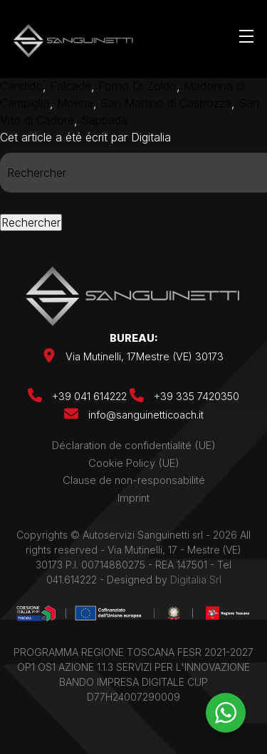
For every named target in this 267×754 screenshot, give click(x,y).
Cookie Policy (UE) (133, 463)
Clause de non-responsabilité (134, 480)
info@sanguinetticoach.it (146, 415)
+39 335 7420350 (184, 396)
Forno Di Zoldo (137, 86)
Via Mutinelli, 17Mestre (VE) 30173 (145, 356)
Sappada (104, 120)
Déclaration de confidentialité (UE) (134, 445)
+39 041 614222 (79, 396)
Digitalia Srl (195, 579)
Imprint (133, 498)
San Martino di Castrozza (165, 103)
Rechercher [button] (31, 222)
